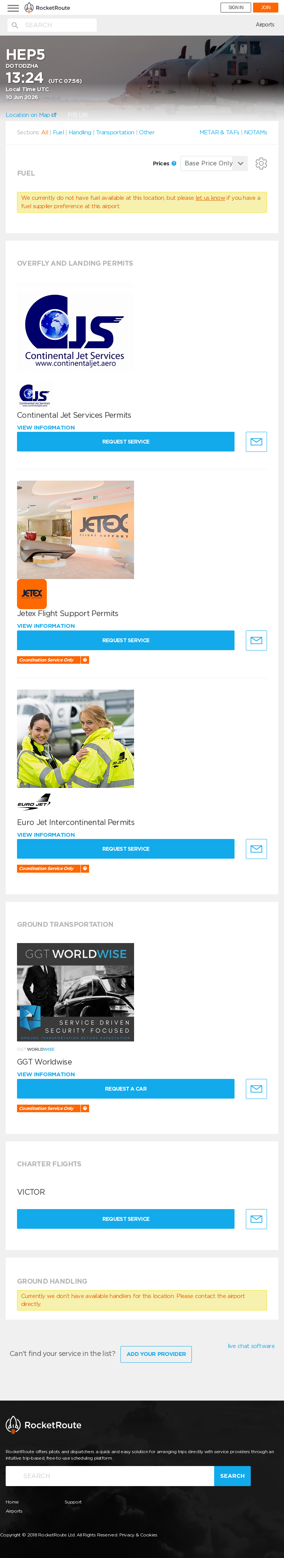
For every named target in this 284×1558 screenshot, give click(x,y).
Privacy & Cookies (138, 1535)
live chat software (251, 1346)
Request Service (126, 442)
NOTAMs (255, 132)
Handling (80, 132)
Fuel (58, 132)
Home (12, 1502)
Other (146, 132)
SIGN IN (236, 7)
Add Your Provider (156, 1354)
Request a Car (126, 1089)
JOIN (265, 7)
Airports (265, 25)
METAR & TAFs (219, 132)
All (44, 132)
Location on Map (31, 115)
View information (46, 427)
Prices (164, 163)
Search (232, 1475)
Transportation (115, 132)
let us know (210, 198)
